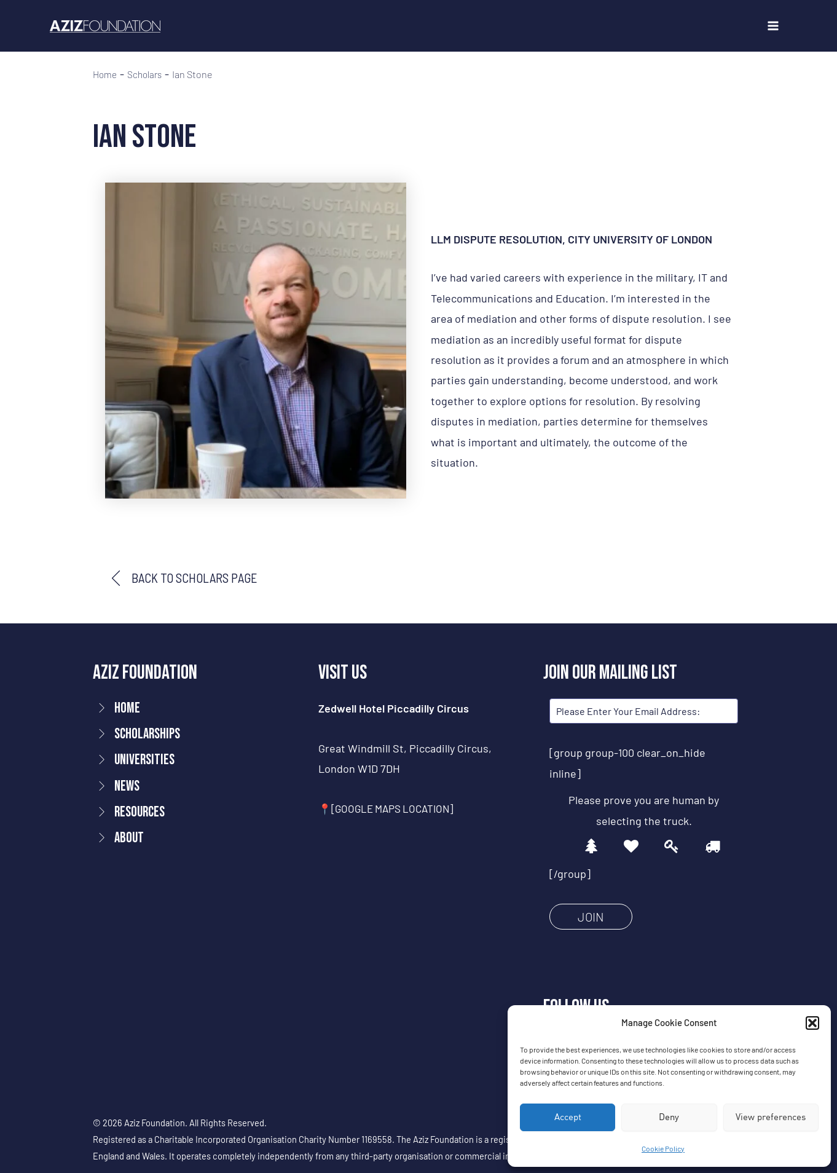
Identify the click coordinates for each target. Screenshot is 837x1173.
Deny (669, 1117)
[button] (812, 1023)
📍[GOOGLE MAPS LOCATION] (390, 809)
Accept (567, 1117)
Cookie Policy (663, 1148)
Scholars (148, 74)
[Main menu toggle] (772, 26)
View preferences (771, 1117)
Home (106, 74)
